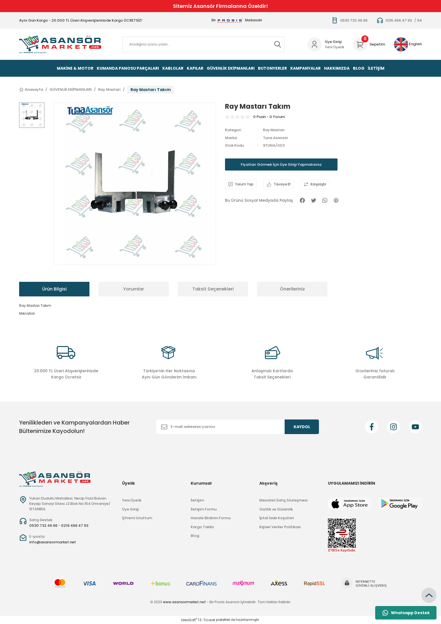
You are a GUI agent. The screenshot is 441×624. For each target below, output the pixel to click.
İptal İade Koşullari (276, 518)
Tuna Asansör (275, 137)
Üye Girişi (130, 509)
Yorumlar (133, 289)
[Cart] (369, 44)
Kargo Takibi (202, 527)
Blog (195, 535)
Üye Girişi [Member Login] (333, 41)
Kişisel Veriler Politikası (280, 527)
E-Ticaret (207, 620)
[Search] (203, 44)
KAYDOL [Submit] (302, 427)
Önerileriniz (292, 289)
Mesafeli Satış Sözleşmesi (283, 500)
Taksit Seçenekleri (213, 289)
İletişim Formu (204, 509)
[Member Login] (314, 44)
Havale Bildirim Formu (211, 518)
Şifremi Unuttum (137, 518)
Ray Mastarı (274, 130)
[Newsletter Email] (237, 426)
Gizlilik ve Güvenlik (276, 509)
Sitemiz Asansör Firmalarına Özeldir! (220, 6)
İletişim (197, 500)
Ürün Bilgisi (54, 289)
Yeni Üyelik (334, 47)
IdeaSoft (189, 620)
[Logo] (60, 44)
